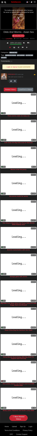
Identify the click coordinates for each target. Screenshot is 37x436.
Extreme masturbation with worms (18, 250)
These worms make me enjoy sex (18, 116)
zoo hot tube (29, 55)
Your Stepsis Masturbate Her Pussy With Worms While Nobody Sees (19, 223)
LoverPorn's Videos (25, 89)
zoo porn (3, 57)
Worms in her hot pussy (19, 169)
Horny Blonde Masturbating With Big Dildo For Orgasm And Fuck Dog (18, 357)
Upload (14, 426)
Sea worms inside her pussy (18, 196)
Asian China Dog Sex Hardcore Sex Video (18, 330)
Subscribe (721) (18, 35)
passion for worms (10, 55)
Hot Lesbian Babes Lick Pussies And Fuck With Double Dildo (18, 384)
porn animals (20, 55)
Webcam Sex (13, 52)
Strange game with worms (18, 276)
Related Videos (10, 89)
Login (30, 426)
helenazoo (11, 74)
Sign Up (22, 426)
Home (7, 426)
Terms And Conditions (12, 430)
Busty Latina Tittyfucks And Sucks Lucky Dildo (18, 410)
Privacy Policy (28, 430)
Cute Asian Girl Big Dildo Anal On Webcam (18, 142)
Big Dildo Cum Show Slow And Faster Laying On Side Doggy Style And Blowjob (18, 304)
